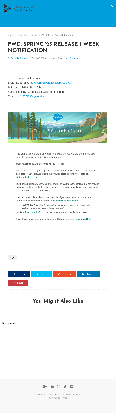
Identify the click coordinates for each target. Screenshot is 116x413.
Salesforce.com (21, 239)
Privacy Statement (22, 247)
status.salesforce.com (27, 177)
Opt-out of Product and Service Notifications (46, 247)
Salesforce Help (83, 219)
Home (11, 35)
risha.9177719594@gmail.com (30, 96)
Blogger (77, 394)
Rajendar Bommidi (20, 58)
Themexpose (52, 394)
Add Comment (72, 58)
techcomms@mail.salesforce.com (51, 82)
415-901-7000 (35, 241)
